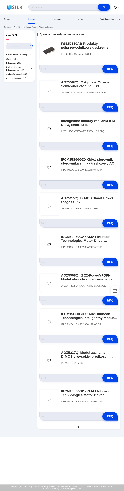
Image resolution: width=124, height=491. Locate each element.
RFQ (109, 69)
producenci (56, 19)
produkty (31, 19)
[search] (104, 7)
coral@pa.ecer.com (23, 465)
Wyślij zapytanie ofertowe (110, 19)
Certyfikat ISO (110, 460)
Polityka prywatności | (19, 487)
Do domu (7, 19)
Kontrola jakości (111, 465)
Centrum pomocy (111, 475)
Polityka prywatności (112, 470)
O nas (80, 19)
